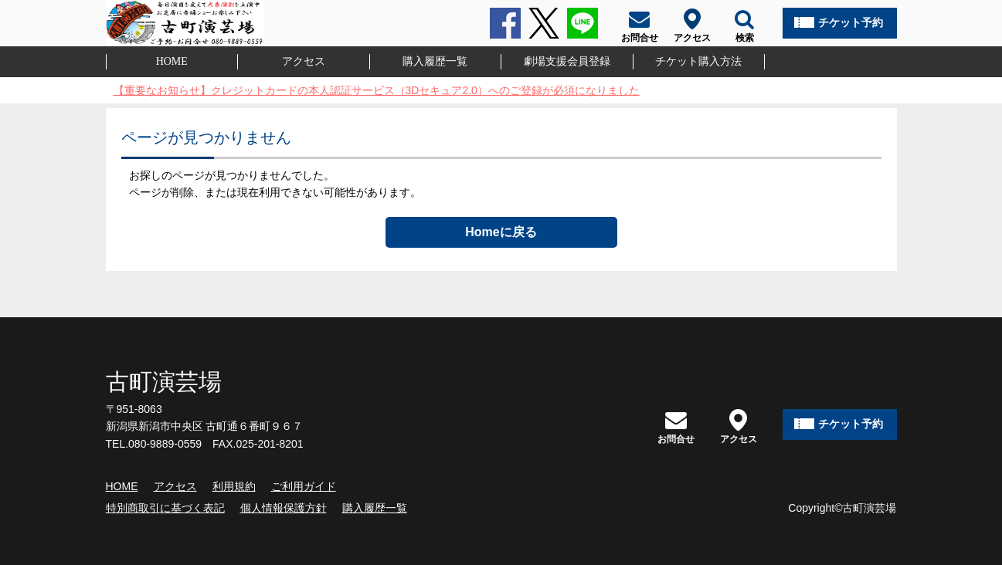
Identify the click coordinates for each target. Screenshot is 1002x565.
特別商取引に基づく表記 (165, 508)
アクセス (303, 61)
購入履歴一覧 (434, 61)
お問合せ (676, 426)
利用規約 (234, 486)
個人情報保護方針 (283, 508)
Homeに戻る (500, 232)
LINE (582, 23)
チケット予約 (850, 22)
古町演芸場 (164, 381)
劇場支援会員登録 (567, 61)
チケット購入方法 (698, 61)
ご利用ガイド (303, 486)
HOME (172, 61)
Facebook (505, 23)
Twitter (543, 23)
